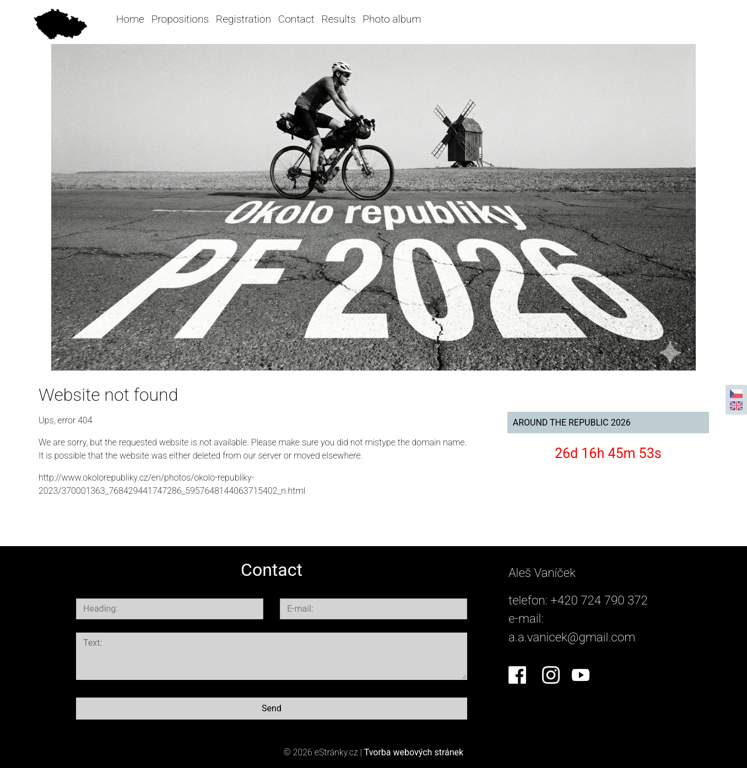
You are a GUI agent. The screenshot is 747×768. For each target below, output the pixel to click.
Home (130, 19)
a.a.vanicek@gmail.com (571, 637)
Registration (243, 19)
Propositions (180, 19)
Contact (296, 19)
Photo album (391, 19)
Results (338, 19)
